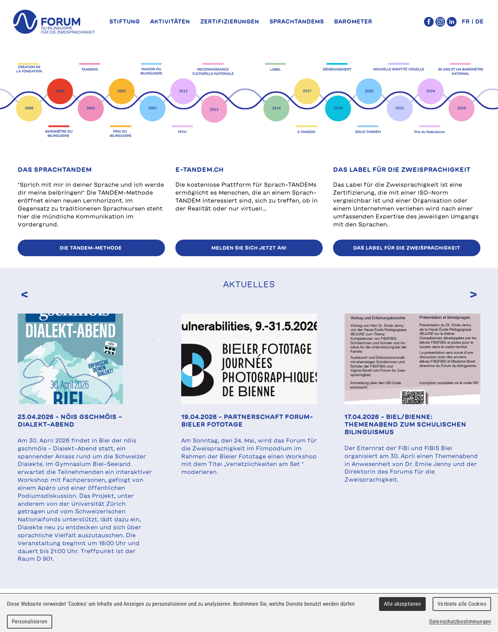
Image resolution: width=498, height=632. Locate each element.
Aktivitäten (170, 21)
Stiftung (124, 21)
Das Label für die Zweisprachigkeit (406, 247)
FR (466, 21)
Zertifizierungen (229, 21)
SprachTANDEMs (296, 21)
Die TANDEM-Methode (91, 247)
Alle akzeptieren (402, 604)
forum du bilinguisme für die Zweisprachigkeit (53, 22)
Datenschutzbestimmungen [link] (460, 621)
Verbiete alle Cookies (461, 604)
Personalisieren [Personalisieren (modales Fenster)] (29, 621)
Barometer (353, 21)
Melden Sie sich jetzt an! (249, 247)
